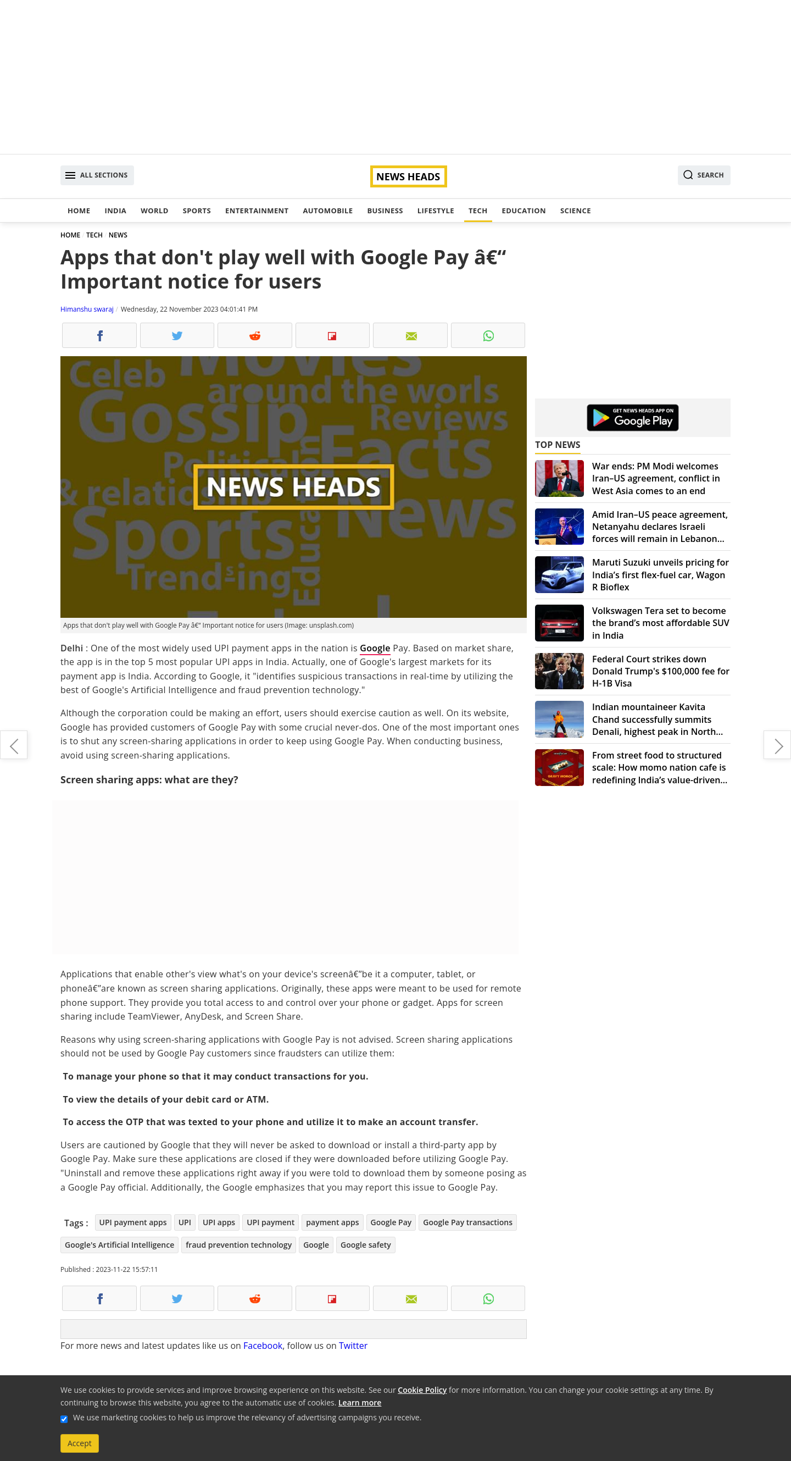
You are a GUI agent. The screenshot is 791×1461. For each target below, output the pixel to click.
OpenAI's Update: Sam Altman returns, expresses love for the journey (777, 744)
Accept (80, 1443)
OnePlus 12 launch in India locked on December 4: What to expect (13, 744)
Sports (197, 210)
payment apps (332, 1222)
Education (524, 210)
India (115, 210)
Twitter (353, 1346)
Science (575, 210)
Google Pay (391, 1222)
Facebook (262, 1346)
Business (385, 210)
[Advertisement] (395, 77)
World (154, 210)
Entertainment (256, 210)
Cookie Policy (422, 1390)
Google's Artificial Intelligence (119, 1244)
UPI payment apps (133, 1222)
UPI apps (219, 1222)
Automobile (328, 210)
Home (79, 210)
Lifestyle (435, 210)
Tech (478, 210)
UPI (185, 1222)
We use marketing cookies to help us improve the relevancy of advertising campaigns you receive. (247, 1417)
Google (375, 648)
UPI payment (270, 1222)
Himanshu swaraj (87, 309)
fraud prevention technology (239, 1244)
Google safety (366, 1244)
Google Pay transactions (468, 1222)
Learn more (359, 1402)
